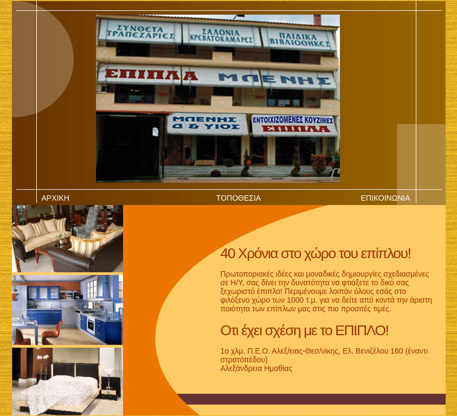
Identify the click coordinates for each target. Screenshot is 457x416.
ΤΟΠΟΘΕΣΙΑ (238, 198)
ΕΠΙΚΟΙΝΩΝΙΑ (385, 198)
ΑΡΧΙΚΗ (55, 198)
